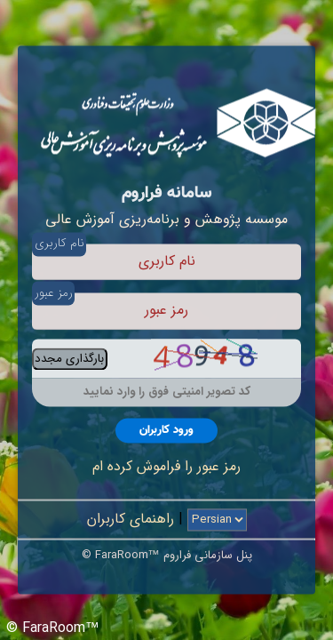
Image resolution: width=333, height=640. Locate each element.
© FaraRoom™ (52, 628)
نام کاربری (59, 244)
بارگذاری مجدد (69, 358)
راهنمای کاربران (130, 519)
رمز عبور (54, 293)
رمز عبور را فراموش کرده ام (166, 466)
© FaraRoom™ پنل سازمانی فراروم (167, 556)
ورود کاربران (166, 430)
